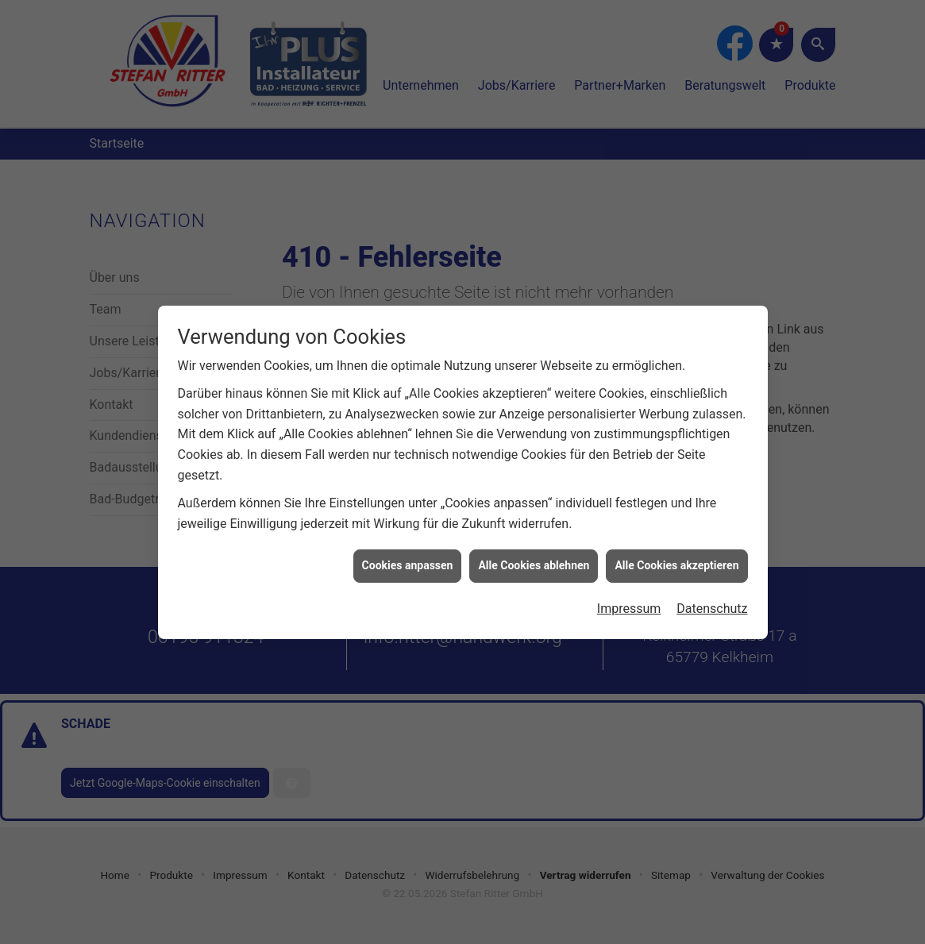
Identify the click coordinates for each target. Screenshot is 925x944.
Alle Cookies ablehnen (533, 558)
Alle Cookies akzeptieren (676, 558)
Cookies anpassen (407, 558)
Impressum (629, 601)
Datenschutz (711, 601)
